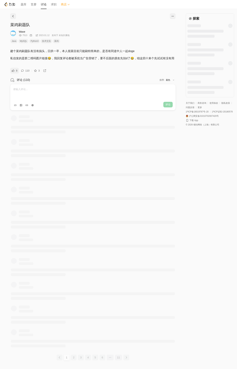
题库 (23, 4)
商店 (65, 4)
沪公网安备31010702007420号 (204, 116)
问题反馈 (190, 107)
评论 (168, 104)
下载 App (193, 120)
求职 (54, 4)
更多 (200, 107)
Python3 (34, 41)
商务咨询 (202, 103)
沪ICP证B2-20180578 (222, 111)
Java (14, 41)
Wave (22, 31)
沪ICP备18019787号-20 (197, 111)
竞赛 (33, 4)
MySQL (23, 41)
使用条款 (214, 103)
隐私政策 (225, 103)
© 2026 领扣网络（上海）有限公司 (202, 124)
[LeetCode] (9, 4)
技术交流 (46, 41)
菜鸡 (56, 41)
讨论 (44, 4)
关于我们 (190, 103)
